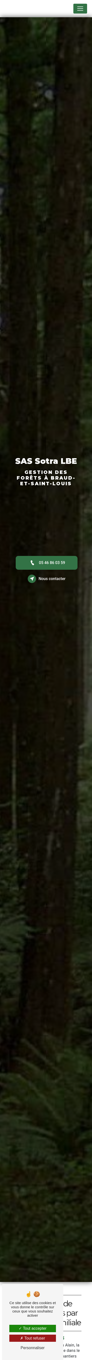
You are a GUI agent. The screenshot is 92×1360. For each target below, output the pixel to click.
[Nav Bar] (80, 9)
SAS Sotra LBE (21, 9)
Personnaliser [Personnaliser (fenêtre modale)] (33, 1348)
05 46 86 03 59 (46, 563)
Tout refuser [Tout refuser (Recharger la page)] (32, 1338)
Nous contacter (47, 579)
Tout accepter (32, 1328)
